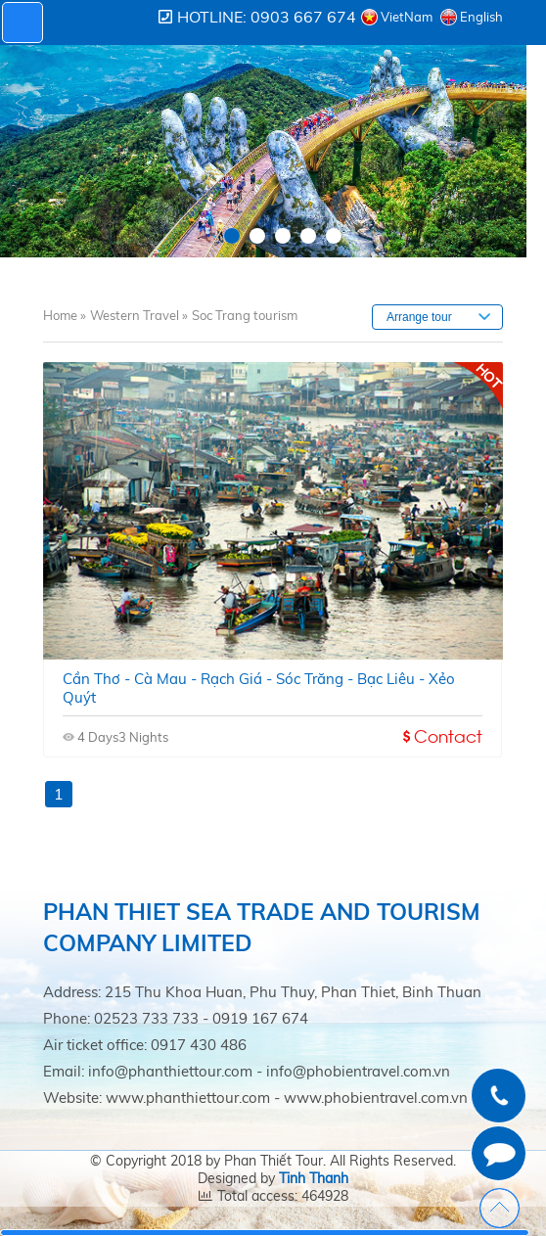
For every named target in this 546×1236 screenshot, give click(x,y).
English (481, 16)
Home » (64, 315)
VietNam (406, 16)
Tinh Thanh (313, 1178)
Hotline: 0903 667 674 (266, 16)
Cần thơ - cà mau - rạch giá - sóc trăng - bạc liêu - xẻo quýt (259, 688)
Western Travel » (139, 315)
